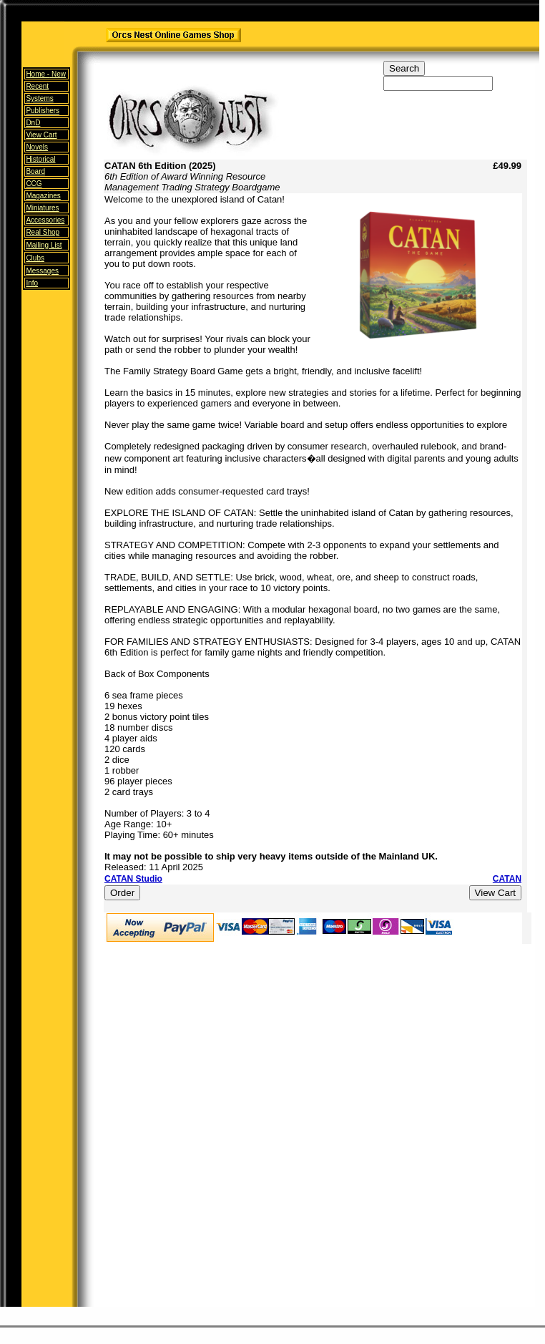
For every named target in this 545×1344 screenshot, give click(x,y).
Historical (40, 159)
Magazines (43, 196)
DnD (33, 123)
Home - (46, 74)
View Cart (41, 135)
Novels (37, 147)
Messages (42, 271)
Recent (37, 86)
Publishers (42, 111)
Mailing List (44, 245)
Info (32, 283)
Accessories (45, 220)
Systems (39, 98)
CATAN (507, 879)
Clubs (35, 258)
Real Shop (42, 232)
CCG (33, 184)
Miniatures (42, 208)
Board (35, 171)
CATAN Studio (133, 879)
